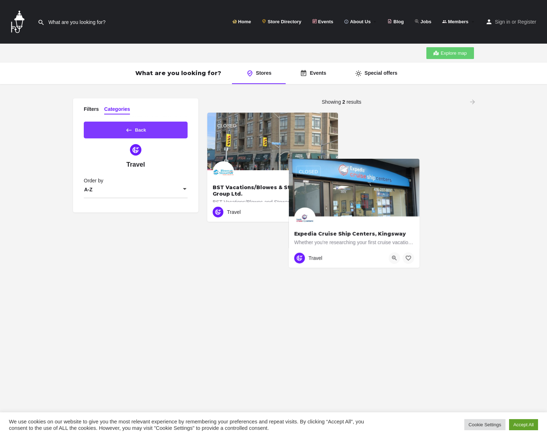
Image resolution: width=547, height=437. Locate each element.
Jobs (423, 21)
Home (241, 21)
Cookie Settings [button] (485, 424)
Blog (395, 21)
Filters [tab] (91, 109)
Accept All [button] (523, 424)
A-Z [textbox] (88, 192)
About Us (357, 21)
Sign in (502, 22)
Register (527, 22)
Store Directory (281, 21)
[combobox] (136, 192)
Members (455, 21)
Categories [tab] (117, 109)
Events (322, 21)
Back (135, 128)
